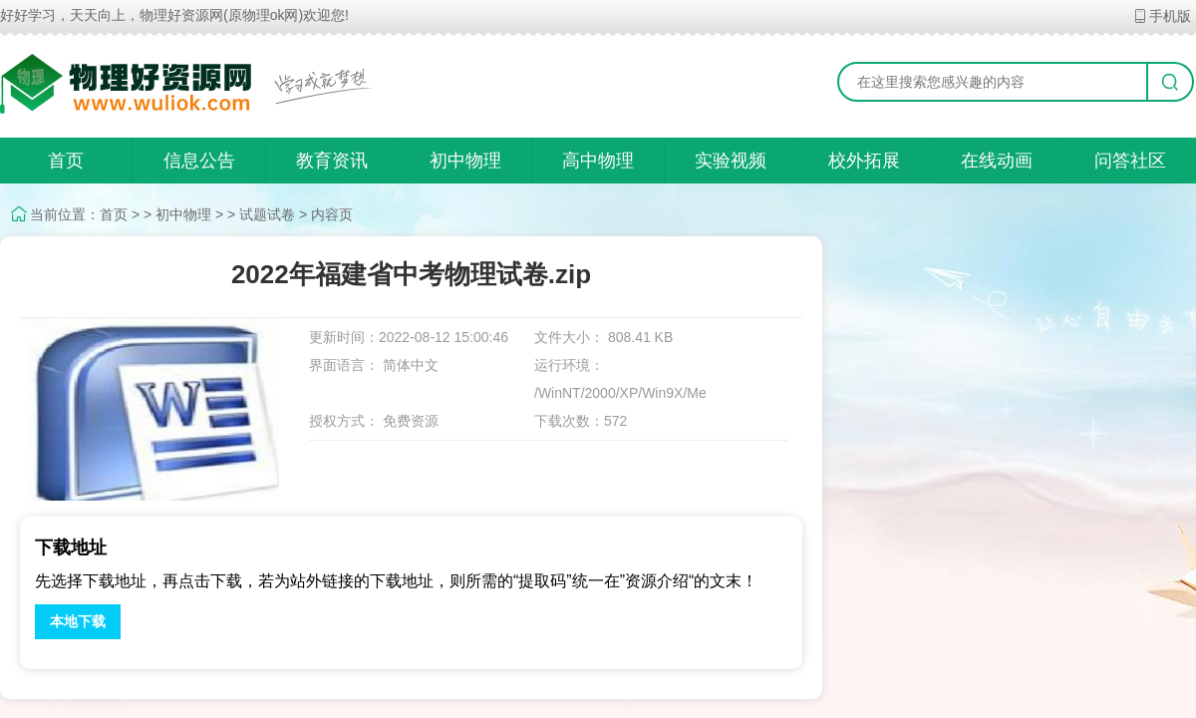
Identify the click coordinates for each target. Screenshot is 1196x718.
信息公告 (199, 161)
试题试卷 (267, 214)
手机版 (1161, 16)
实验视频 (730, 161)
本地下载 (78, 621)
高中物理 (598, 161)
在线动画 (997, 161)
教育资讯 (332, 161)
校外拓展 (864, 161)
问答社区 (1130, 161)
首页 (66, 161)
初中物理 (465, 161)
